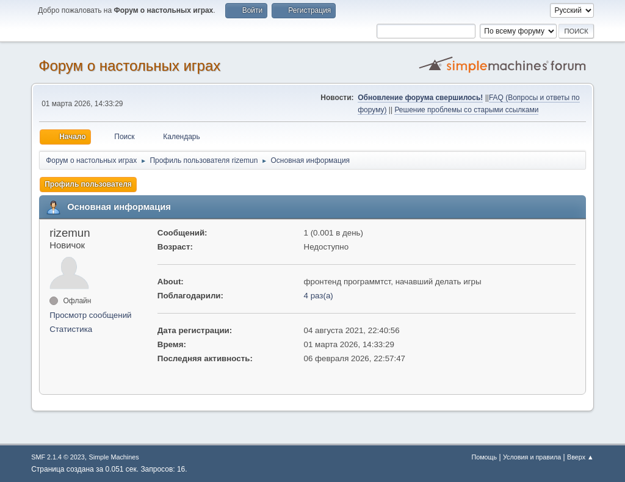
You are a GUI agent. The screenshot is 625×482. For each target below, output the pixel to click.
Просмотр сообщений (90, 315)
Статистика (70, 329)
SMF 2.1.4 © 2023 (58, 457)
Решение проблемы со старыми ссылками (466, 110)
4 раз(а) (318, 295)
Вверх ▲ (580, 457)
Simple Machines (114, 457)
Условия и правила (532, 457)
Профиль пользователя (88, 184)
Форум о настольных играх (129, 65)
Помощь (484, 457)
